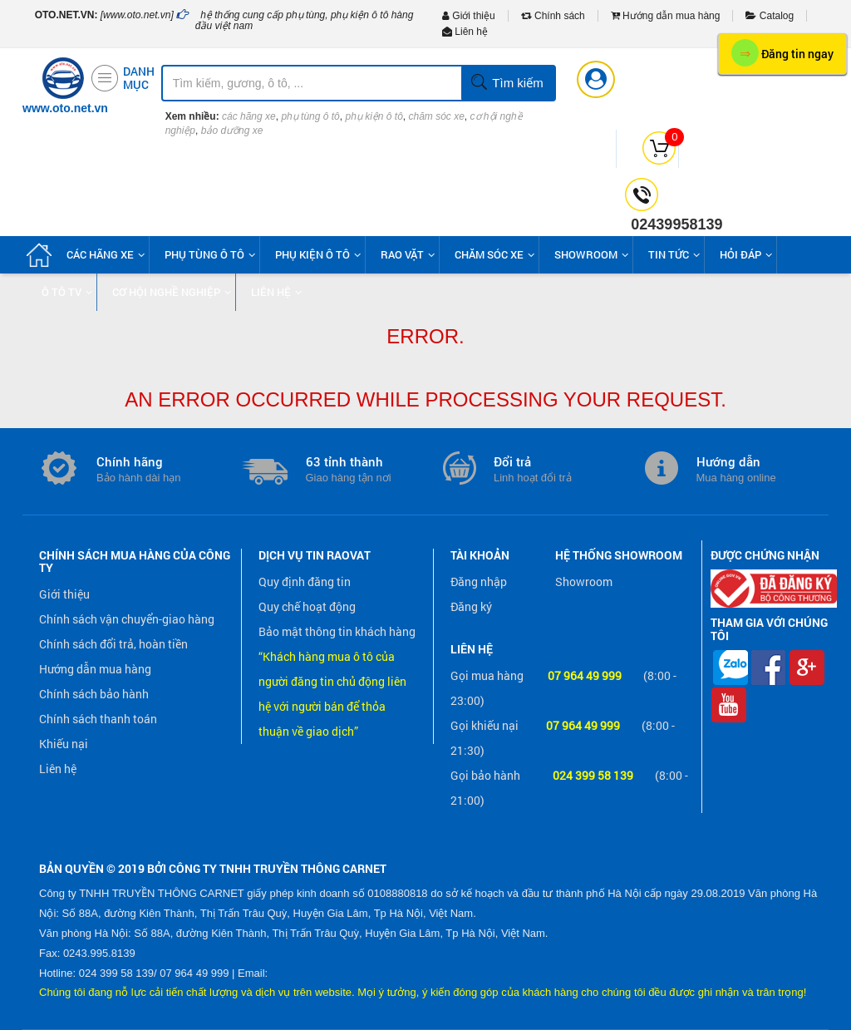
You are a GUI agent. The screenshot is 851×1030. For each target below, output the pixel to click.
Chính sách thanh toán (98, 719)
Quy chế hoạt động (307, 606)
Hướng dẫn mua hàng (666, 16)
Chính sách (553, 16)
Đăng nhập (478, 581)
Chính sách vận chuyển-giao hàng (126, 619)
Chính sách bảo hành (94, 694)
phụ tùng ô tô (310, 116)
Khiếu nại (63, 744)
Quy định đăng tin (304, 581)
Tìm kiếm (506, 83)
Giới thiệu (468, 16)
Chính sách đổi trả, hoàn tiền (113, 644)
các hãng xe (249, 116)
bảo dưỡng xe (232, 130)
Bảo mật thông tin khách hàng (337, 631)
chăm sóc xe (437, 116)
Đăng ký (471, 606)
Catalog (769, 16)
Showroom (583, 581)
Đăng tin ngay (782, 53)
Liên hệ (465, 31)
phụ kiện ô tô (373, 116)
